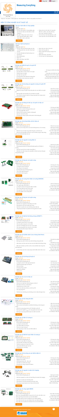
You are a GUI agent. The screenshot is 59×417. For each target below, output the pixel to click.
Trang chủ (3, 18)
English (53, 1)
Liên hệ (19, 40)
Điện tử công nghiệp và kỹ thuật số (34, 18)
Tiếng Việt (44, 1)
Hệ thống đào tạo (22, 18)
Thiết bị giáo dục (14, 18)
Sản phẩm (8, 18)
